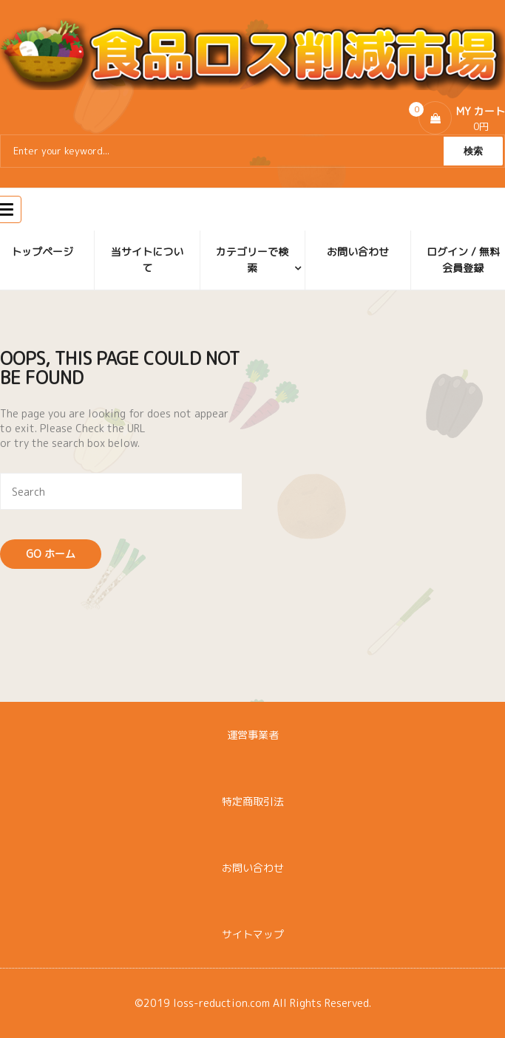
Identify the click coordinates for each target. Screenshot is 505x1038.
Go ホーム (50, 554)
